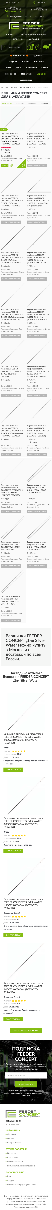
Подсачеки (26, 74)
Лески (18, 68)
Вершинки (42, 74)
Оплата (10, 1139)
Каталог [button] (10, 34)
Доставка (11, 1134)
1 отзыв (7, 153)
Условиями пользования (32, 1093)
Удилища (37, 55)
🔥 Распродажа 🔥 (19, 55)
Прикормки (11, 74)
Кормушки (31, 68)
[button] (13, 11)
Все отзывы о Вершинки (26, 1031)
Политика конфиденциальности (21, 1185)
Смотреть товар (13, 769)
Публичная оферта (15, 1162)
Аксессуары (26, 80)
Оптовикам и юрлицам (33, 34)
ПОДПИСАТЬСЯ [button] (26, 1084)
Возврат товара (14, 1143)
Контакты (33, 39)
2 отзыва (33, 442)
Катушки (12, 62)
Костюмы (39, 62)
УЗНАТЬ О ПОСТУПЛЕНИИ (37, 165)
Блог (9, 1176)
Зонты (7, 68)
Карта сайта (12, 1157)
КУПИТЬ (4, 165)
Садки (44, 68)
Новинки (18, 39)
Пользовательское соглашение (21, 1166)
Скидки (10, 1181)
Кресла (25, 62)
